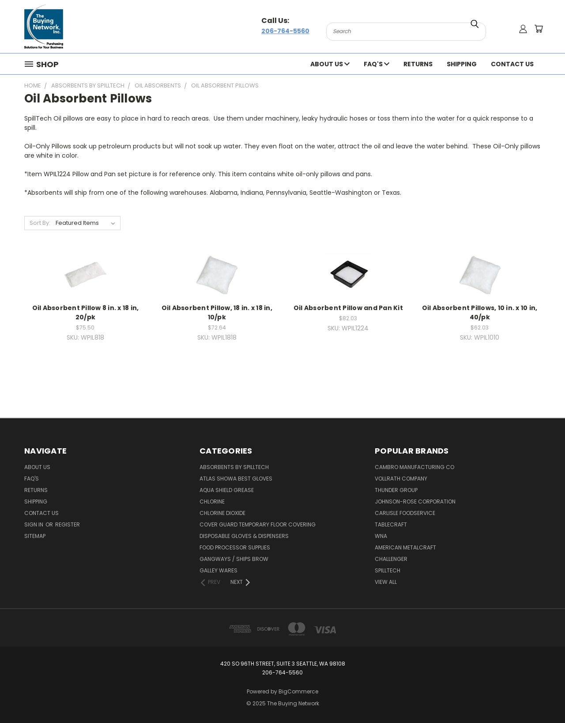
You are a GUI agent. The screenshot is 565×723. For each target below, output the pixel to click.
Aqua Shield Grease (227, 490)
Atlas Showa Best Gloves (236, 478)
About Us (330, 64)
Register (67, 524)
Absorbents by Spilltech (234, 467)
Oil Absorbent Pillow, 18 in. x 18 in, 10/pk (217, 312)
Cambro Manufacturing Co (414, 467)
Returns (418, 64)
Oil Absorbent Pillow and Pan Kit (348, 307)
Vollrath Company (401, 478)
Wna (381, 536)
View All (386, 582)
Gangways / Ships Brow (234, 559)
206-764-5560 (285, 30)
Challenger (391, 559)
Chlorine (212, 501)
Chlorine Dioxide (222, 513)
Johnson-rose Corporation (415, 501)
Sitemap (34, 536)
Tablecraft (391, 524)
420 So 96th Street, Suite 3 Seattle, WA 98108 (282, 663)
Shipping (462, 64)
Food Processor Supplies (235, 547)
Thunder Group (396, 490)
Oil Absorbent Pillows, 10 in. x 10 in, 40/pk (480, 312)
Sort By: (40, 223)
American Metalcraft (405, 547)
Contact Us (512, 64)
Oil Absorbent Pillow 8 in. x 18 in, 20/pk (85, 312)
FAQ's (376, 64)
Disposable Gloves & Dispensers (244, 536)
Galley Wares (218, 570)
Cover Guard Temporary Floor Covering (258, 524)
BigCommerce (298, 691)
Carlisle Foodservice (405, 513)
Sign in (34, 524)
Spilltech (387, 570)
